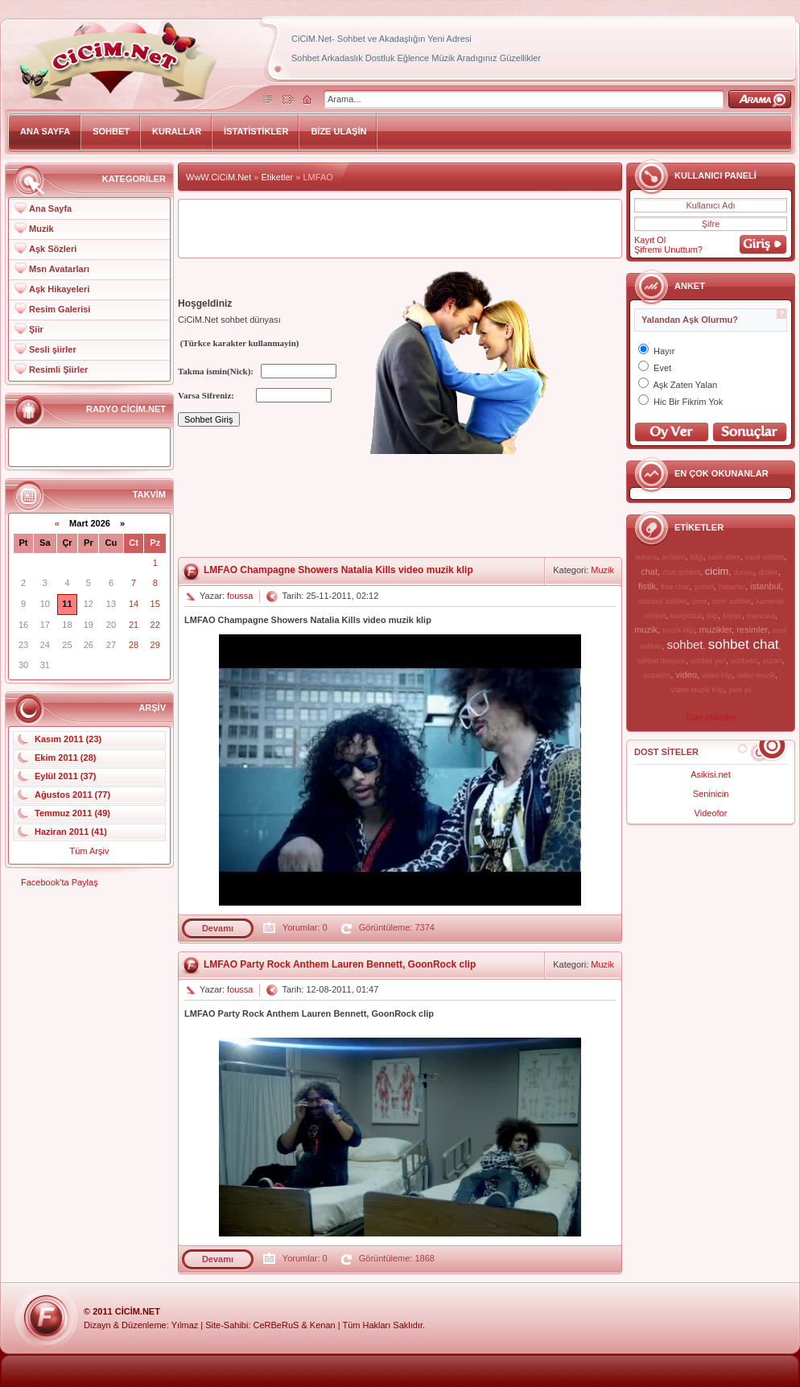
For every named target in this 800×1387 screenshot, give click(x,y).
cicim (717, 571)
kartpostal (686, 616)
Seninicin (711, 794)
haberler (732, 587)
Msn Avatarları (59, 269)
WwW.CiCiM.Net (218, 177)
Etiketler (278, 177)
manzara (761, 616)
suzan (772, 661)
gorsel (704, 587)
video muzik (756, 675)
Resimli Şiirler (58, 369)
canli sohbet (764, 557)
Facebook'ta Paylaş (59, 882)
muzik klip (678, 630)
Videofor (711, 813)
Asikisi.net (711, 774)
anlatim (673, 557)
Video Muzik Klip (697, 690)
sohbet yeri (708, 661)
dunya (744, 572)
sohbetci (744, 661)
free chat (675, 587)
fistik (647, 586)
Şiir (36, 329)
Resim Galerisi (59, 309)
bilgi (696, 557)
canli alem (724, 557)
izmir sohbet (732, 601)
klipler (732, 616)
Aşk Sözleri (52, 249)
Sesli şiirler (52, 349)
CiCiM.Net (137, 1311)
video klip (717, 675)
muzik (646, 629)
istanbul (765, 586)
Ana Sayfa (50, 208)
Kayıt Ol (650, 240)
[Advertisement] (240, 506)
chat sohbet (681, 572)
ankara (646, 557)
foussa (240, 596)
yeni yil (739, 690)
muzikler (715, 629)
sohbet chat (743, 644)
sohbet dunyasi (661, 661)
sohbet (685, 644)
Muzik (41, 228)
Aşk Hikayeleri (59, 289)
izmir (699, 601)
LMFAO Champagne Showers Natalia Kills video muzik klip (338, 570)
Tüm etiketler (710, 717)
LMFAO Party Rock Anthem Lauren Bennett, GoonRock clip (340, 964)
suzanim (657, 675)
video (685, 674)
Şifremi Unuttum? (668, 249)
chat (649, 571)
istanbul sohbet (662, 601)
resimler (752, 629)
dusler (768, 572)
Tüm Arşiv (89, 851)
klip (712, 616)
